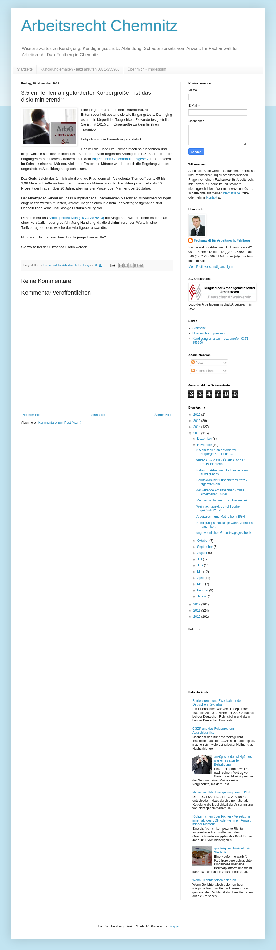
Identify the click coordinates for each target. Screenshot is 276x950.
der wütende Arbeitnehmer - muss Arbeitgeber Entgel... (220, 492)
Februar (203, 590)
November (205, 445)
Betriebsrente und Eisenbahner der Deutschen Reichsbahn (217, 702)
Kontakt (211, 197)
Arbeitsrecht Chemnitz (99, 26)
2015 (197, 421)
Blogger (174, 926)
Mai (200, 572)
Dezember (205, 438)
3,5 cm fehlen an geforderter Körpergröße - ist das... (216, 452)
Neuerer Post (32, 415)
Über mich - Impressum (146, 69)
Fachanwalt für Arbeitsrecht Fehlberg (222, 240)
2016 (197, 414)
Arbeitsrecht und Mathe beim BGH (220, 516)
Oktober (203, 541)
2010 (197, 616)
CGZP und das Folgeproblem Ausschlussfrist (213, 730)
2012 (197, 604)
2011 (197, 610)
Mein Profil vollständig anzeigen (210, 267)
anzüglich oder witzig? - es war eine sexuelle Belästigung (233, 760)
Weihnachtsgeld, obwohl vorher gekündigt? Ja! (218, 508)
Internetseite (231, 193)
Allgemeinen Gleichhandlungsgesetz (120, 159)
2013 (197, 433)
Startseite (25, 69)
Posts (197, 362)
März (201, 584)
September (205, 547)
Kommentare (202, 371)
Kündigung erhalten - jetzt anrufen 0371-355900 (80, 69)
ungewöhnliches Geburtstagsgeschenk (223, 533)
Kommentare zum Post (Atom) (59, 422)
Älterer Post (162, 415)
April (200, 578)
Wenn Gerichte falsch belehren (214, 880)
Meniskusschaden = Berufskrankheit (222, 500)
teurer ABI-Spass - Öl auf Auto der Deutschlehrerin (220, 462)
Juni (200, 565)
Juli (200, 559)
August (202, 553)
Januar (202, 596)
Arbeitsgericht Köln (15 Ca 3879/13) (76, 218)
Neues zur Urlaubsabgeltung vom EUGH (221, 792)
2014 (197, 427)
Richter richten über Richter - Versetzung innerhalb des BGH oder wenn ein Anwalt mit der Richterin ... (221, 820)
